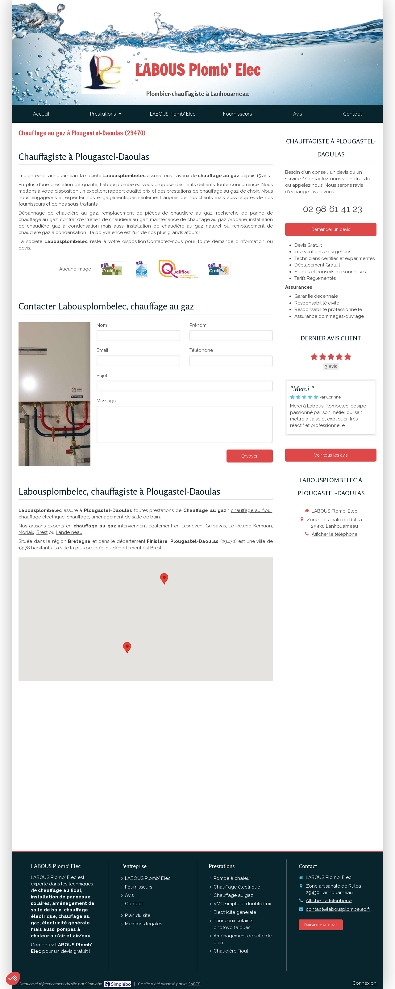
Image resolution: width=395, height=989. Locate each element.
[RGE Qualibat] (142, 269)
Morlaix (26, 532)
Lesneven (191, 526)
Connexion (364, 983)
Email (102, 350)
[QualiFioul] (178, 269)
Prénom (197, 325)
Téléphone (201, 350)
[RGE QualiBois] (111, 269)
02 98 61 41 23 (332, 208)
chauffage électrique (41, 517)
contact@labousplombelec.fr (338, 909)
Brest (42, 532)
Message (106, 400)
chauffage (78, 517)
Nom (102, 325)
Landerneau (69, 532)
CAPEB (194, 984)
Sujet (102, 375)
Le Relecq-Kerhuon (250, 526)
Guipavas (216, 526)
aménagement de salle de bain (125, 517)
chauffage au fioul (251, 510)
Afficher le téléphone (334, 534)
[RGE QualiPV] (218, 269)
